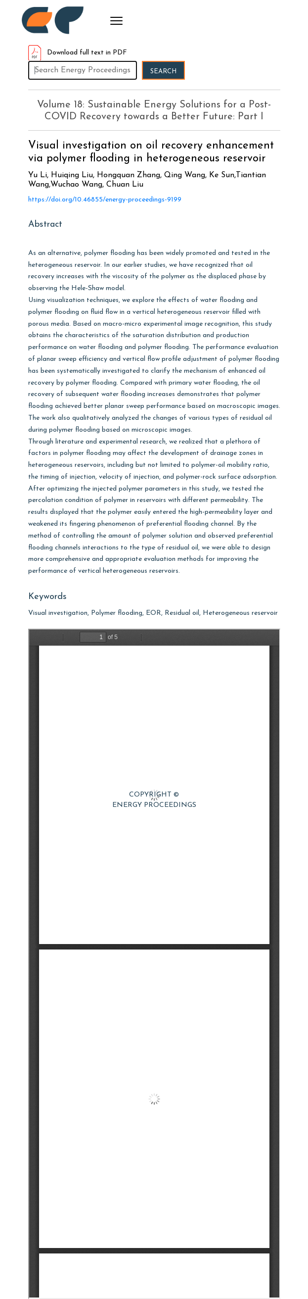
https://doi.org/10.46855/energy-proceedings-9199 (104, 199)
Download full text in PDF (77, 52)
